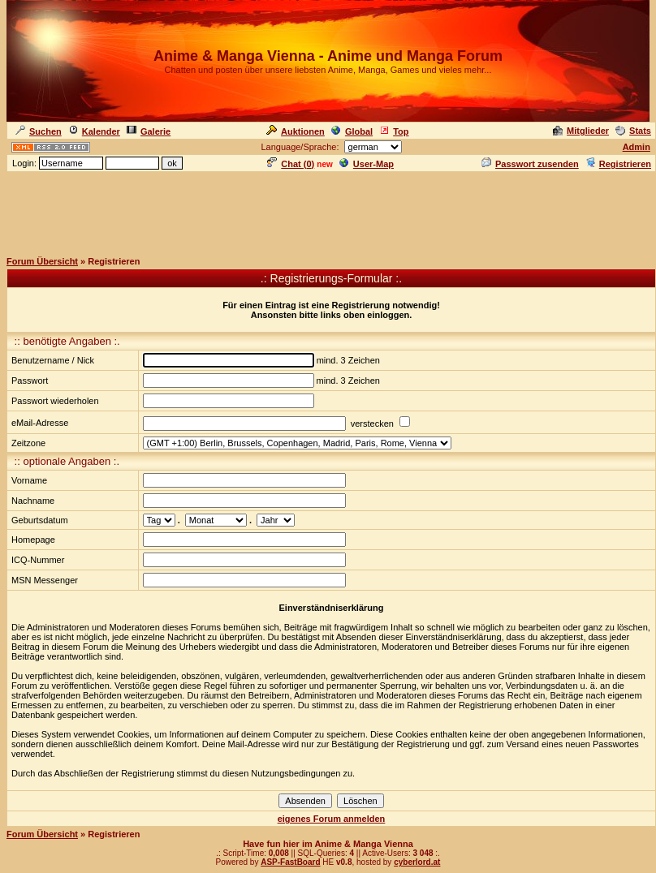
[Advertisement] (328, 210)
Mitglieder (581, 130)
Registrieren (618, 164)
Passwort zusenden (530, 164)
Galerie (148, 131)
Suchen (38, 131)
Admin (636, 147)
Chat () (290, 164)
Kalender (94, 131)
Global (352, 131)
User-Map (366, 164)
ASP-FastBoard (290, 862)
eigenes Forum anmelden (332, 819)
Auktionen (295, 131)
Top (393, 131)
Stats (633, 130)
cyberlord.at (417, 862)
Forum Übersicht (42, 261)
